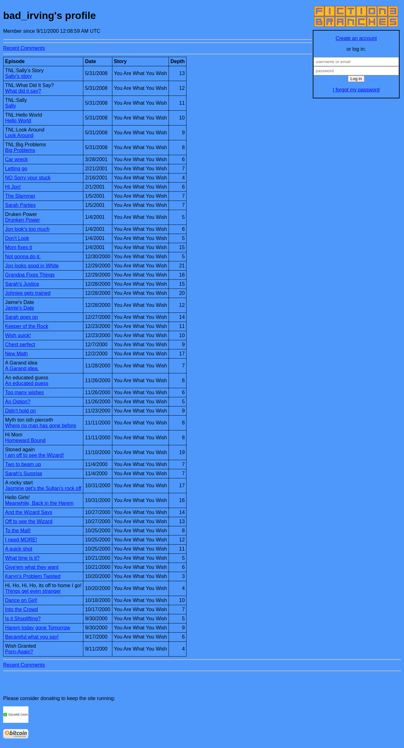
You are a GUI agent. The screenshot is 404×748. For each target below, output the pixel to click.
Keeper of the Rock (26, 326)
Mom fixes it (18, 247)
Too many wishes (24, 392)
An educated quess (26, 383)
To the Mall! (18, 530)
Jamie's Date (19, 308)
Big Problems (20, 150)
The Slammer (20, 196)
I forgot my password (356, 89)
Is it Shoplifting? (23, 618)
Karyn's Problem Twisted (32, 576)
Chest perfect (20, 344)
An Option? (17, 401)
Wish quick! (18, 335)
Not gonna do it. (23, 256)
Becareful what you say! (32, 637)
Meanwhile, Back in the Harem (39, 503)
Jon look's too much (27, 229)
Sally (10, 105)
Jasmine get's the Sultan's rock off (43, 488)
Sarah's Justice (22, 284)
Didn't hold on (20, 410)
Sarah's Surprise (23, 473)
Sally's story (18, 76)
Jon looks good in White (32, 265)
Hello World (18, 120)
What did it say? (23, 91)
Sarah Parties (20, 205)
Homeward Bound (25, 440)
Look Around (19, 135)
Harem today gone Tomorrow (37, 627)
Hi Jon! (13, 187)
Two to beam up (23, 464)
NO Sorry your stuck (27, 177)
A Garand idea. (22, 368)
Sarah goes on (21, 317)
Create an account (356, 38)
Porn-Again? (19, 651)
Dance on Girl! (21, 600)
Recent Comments (24, 48)
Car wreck (16, 159)
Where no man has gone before (40, 425)
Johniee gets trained (27, 293)
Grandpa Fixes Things (30, 275)
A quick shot (18, 549)
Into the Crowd (21, 609)
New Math (16, 353)
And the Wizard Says (28, 512)
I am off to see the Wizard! (34, 455)
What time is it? (22, 558)
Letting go (16, 168)
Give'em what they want (31, 567)
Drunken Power (22, 220)
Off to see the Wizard (28, 521)
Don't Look (17, 238)
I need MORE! (21, 539)
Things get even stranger (33, 591)
